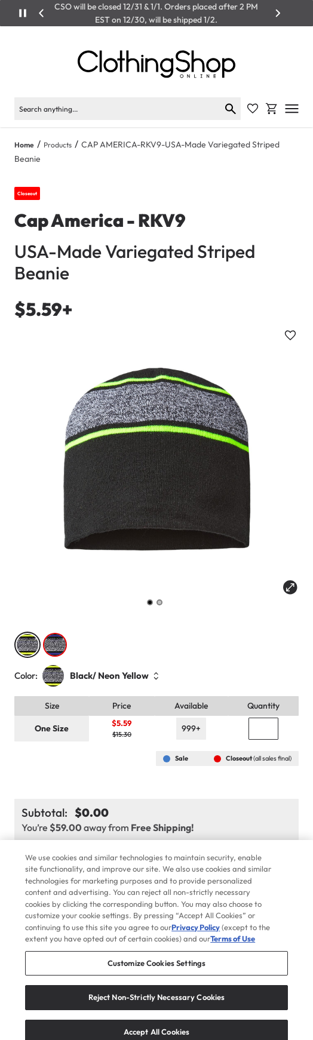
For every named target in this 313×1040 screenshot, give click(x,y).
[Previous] (42, 13)
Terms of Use (232, 948)
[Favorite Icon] (253, 108)
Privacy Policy (195, 937)
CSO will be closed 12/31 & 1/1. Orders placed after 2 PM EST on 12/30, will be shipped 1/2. (156, 13)
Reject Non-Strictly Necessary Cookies (156, 1007)
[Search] (117, 108)
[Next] (278, 13)
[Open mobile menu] (292, 108)
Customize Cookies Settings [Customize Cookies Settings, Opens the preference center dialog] (156, 973)
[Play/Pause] (23, 13)
